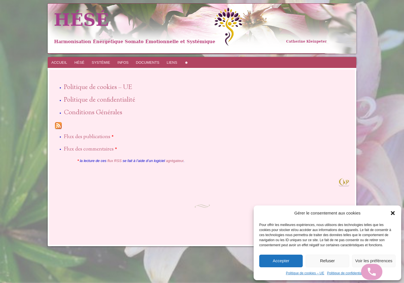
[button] (393, 213)
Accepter (281, 260)
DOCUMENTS (147, 62)
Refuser (327, 260)
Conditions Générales (93, 112)
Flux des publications (87, 137)
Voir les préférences (373, 260)
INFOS (123, 62)
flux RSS (114, 161)
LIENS (172, 62)
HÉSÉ (79, 62)
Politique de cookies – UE (305, 273)
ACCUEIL (59, 62)
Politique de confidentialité (346, 273)
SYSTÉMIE (101, 62)
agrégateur (174, 161)
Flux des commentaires (89, 149)
